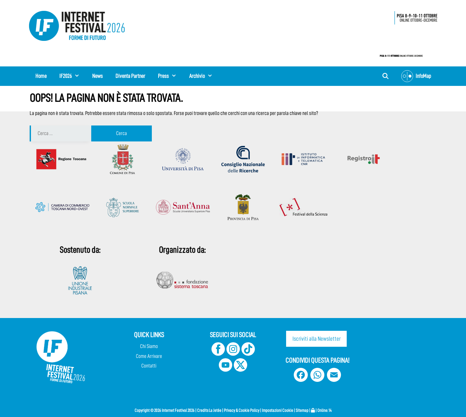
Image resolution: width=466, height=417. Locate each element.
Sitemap (302, 410)
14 (330, 410)
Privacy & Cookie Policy (241, 410)
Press (170, 76)
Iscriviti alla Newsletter (316, 339)
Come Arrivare (149, 356)
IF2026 (72, 76)
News (97, 76)
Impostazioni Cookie (277, 410)
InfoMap (416, 76)
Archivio (204, 76)
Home (41, 76)
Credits (202, 410)
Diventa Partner (130, 76)
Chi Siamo (149, 346)
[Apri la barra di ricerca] (385, 76)
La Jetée (215, 410)
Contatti (148, 365)
